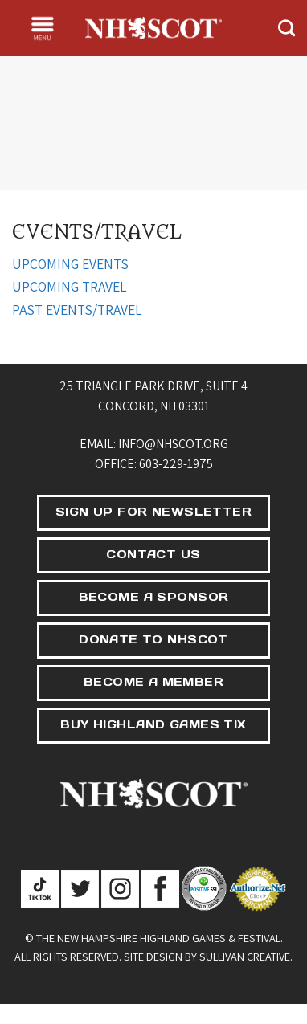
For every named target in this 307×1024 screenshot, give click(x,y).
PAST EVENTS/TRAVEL (77, 309)
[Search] (286, 28)
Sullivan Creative (244, 956)
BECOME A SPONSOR (154, 597)
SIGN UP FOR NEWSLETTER (153, 511)
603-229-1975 (176, 463)
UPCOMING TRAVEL (69, 286)
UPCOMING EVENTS (70, 264)
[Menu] (43, 28)
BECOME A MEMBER (153, 682)
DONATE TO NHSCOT (153, 639)
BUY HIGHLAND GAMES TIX (153, 724)
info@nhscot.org (173, 443)
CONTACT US (153, 554)
